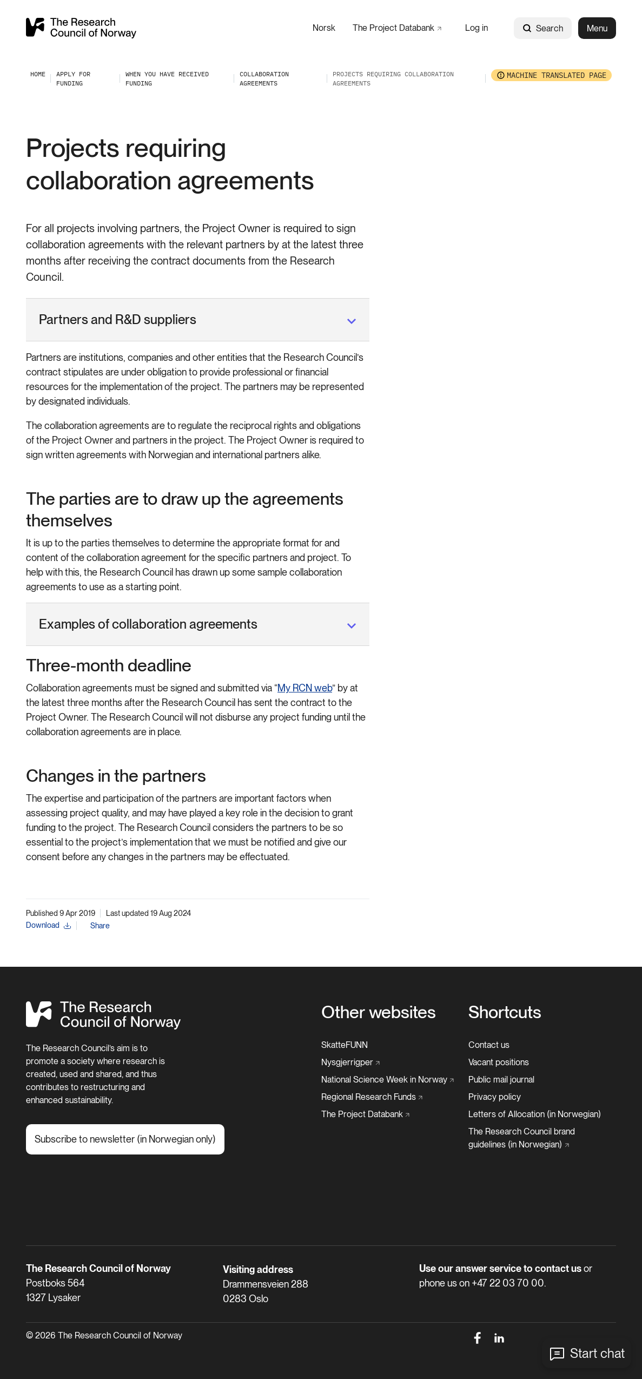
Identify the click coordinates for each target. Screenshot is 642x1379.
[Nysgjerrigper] (350, 1062)
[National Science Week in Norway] (387, 1079)
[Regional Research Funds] (372, 1097)
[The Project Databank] (397, 28)
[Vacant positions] (498, 1062)
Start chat (597, 1353)
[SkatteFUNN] (344, 1045)
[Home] (103, 1026)
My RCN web (304, 688)
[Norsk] (324, 28)
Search (542, 28)
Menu (597, 28)
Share (100, 925)
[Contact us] (488, 1045)
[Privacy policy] (494, 1097)
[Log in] (476, 28)
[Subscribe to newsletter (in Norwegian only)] (125, 1139)
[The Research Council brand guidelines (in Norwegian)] (539, 1138)
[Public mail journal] (501, 1079)
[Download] (48, 925)
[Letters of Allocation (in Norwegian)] (534, 1114)
